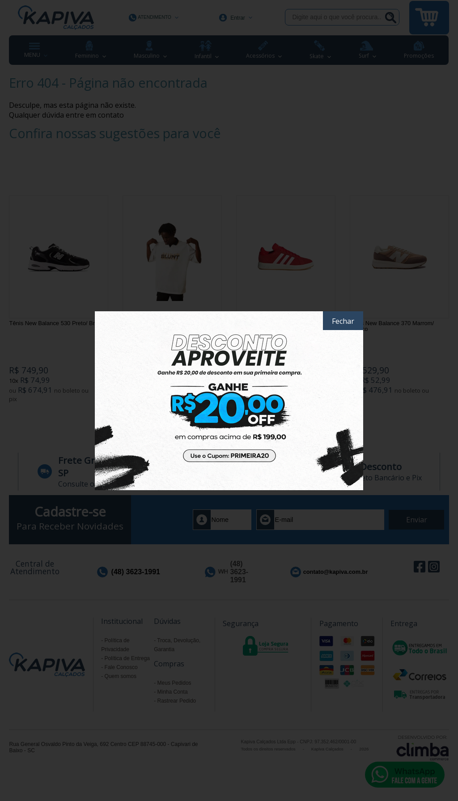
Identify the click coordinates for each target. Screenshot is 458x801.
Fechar (343, 321)
